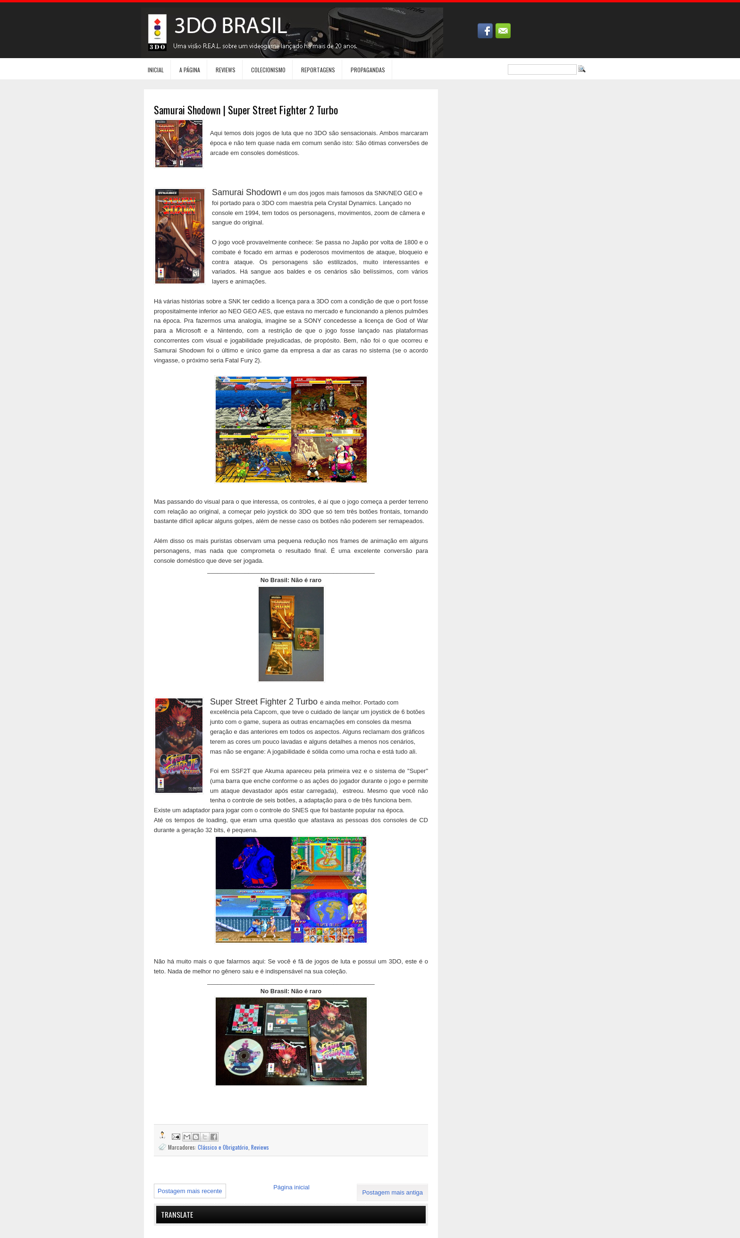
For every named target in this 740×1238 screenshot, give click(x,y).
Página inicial (291, 1187)
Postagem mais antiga (392, 1192)
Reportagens (318, 70)
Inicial (156, 70)
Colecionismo (268, 70)
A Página (189, 70)
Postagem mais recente (190, 1191)
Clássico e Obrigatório (223, 1147)
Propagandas (368, 70)
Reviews (225, 70)
